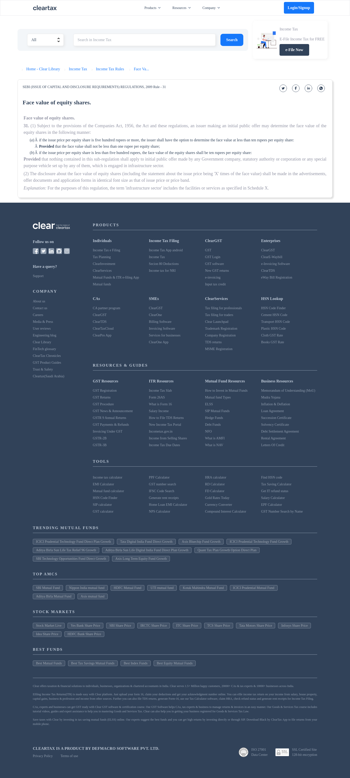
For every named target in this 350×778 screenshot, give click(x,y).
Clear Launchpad (216, 322)
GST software (214, 264)
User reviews (42, 328)
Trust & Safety (43, 369)
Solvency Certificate (275, 424)
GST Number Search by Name (282, 511)
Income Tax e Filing (106, 250)
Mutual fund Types (218, 397)
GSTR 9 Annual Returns (109, 418)
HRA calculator (215, 477)
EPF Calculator (271, 505)
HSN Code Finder (273, 308)
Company (212, 8)
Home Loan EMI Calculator (168, 505)
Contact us (40, 308)
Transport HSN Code (275, 322)
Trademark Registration (221, 328)
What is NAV (214, 445)
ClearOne (155, 315)
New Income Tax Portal (165, 424)
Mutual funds (102, 284)
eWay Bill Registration (276, 277)
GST (208, 250)
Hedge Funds (214, 418)
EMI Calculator (103, 484)
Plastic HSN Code (273, 328)
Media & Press (43, 322)
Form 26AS (157, 397)
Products (153, 8)
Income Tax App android (166, 250)
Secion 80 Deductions (164, 264)
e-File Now (294, 50)
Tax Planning (102, 257)
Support (38, 276)
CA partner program (106, 308)
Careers (38, 315)
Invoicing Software (162, 328)
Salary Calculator (273, 498)
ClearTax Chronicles (47, 356)
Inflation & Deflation (275, 404)
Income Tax (157, 257)
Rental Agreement (273, 438)
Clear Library (42, 342)
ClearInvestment (104, 264)
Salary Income (159, 411)
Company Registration (220, 335)
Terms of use (69, 756)
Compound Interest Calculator (225, 511)
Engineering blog (44, 335)
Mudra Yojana (270, 397)
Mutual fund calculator (108, 491)
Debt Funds (213, 424)
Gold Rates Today (217, 498)
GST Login (212, 257)
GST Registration (105, 390)
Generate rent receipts (164, 498)
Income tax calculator (107, 477)
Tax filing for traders (219, 315)
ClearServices (102, 270)
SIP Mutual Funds (217, 411)
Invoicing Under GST (107, 431)
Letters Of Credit (272, 445)
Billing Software (160, 322)
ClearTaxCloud (103, 328)
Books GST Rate (272, 342)
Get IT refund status (274, 491)
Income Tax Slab (160, 390)
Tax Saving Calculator (276, 484)
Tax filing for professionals (223, 308)
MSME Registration (218, 349)
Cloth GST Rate (272, 335)
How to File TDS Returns (166, 418)
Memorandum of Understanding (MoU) (288, 390)
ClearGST (268, 250)
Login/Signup (299, 8)
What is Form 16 (160, 404)
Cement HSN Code (274, 315)
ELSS (209, 404)
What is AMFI (215, 438)
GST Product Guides (47, 362)
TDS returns (213, 342)
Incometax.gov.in (161, 431)
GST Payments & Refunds (111, 424)
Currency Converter (218, 505)
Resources (182, 8)
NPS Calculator (159, 511)
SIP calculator (102, 505)
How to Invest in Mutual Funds (226, 390)
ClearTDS (268, 270)
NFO (208, 431)
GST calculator (103, 511)
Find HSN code (271, 477)
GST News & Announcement (113, 411)
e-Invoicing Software (275, 264)
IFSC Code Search (161, 491)
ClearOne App (158, 342)
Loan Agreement (272, 411)
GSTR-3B (100, 445)
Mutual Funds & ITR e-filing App (116, 277)
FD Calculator (214, 491)
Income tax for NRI (162, 270)
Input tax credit (215, 284)
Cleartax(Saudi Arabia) (48, 376)
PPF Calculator (159, 477)
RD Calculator (215, 484)
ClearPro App (102, 335)
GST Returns (102, 397)
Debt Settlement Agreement (280, 431)
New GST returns (217, 270)
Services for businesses (165, 335)
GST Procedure (103, 404)
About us (39, 301)
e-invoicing (212, 277)
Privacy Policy (43, 756)
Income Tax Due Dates (164, 445)
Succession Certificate (276, 418)
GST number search (162, 484)
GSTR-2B (100, 438)
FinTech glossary (44, 349)
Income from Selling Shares (168, 438)
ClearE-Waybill (271, 257)
